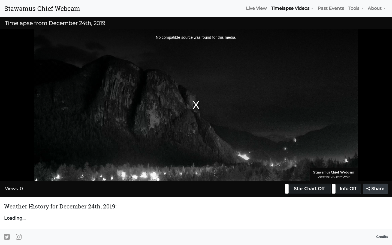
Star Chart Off (309, 188)
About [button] (375, 8)
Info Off (348, 188)
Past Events (331, 8)
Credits (382, 237)
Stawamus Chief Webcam (42, 8)
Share (375, 188)
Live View (256, 8)
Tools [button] (353, 8)
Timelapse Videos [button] (290, 8)
